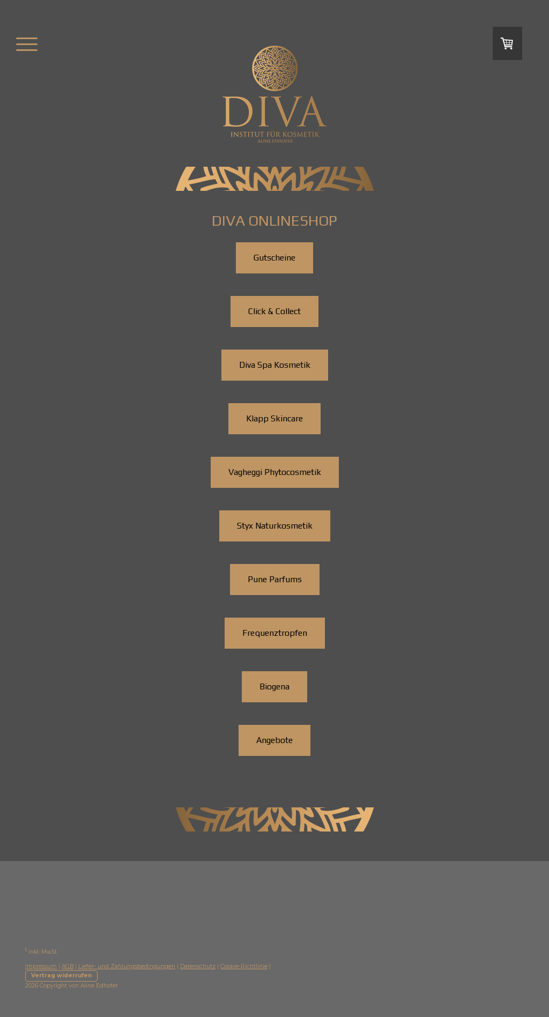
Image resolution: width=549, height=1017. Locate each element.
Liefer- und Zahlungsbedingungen (126, 966)
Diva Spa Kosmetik (274, 365)
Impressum (41, 966)
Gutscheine (274, 258)
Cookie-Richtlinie (244, 966)
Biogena (274, 686)
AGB (67, 966)
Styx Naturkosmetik (275, 526)
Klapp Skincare (274, 418)
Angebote (274, 740)
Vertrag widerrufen (61, 975)
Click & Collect (274, 311)
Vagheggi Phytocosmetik (274, 472)
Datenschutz (198, 966)
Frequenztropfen (274, 633)
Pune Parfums (275, 579)
